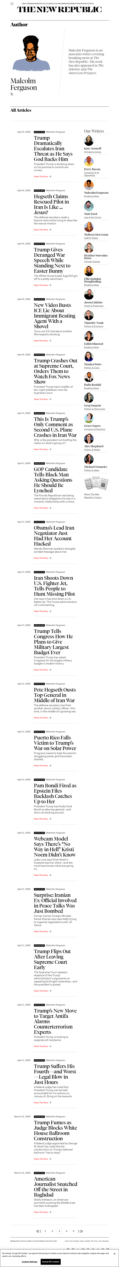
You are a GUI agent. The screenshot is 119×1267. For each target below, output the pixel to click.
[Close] (114, 1254)
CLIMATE (50, 3)
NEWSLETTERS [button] (75, 3)
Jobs (99, 1241)
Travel (71, 1241)
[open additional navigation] (12, 4)
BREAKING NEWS (33, 3)
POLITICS (43, 3)
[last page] (81, 1231)
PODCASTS (84, 3)
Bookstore (76, 1241)
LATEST (24, 3)
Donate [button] (82, 1241)
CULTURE (57, 3)
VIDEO (92, 3)
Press (95, 1241)
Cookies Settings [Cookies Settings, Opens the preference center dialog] (29, 1262)
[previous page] (40, 1231)
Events (67, 1241)
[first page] (37, 1231)
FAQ (92, 1241)
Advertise (87, 1241)
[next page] (78, 1231)
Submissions (105, 1241)
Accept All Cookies (50, 1262)
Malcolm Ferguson (55, 131)
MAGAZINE (65, 3)
